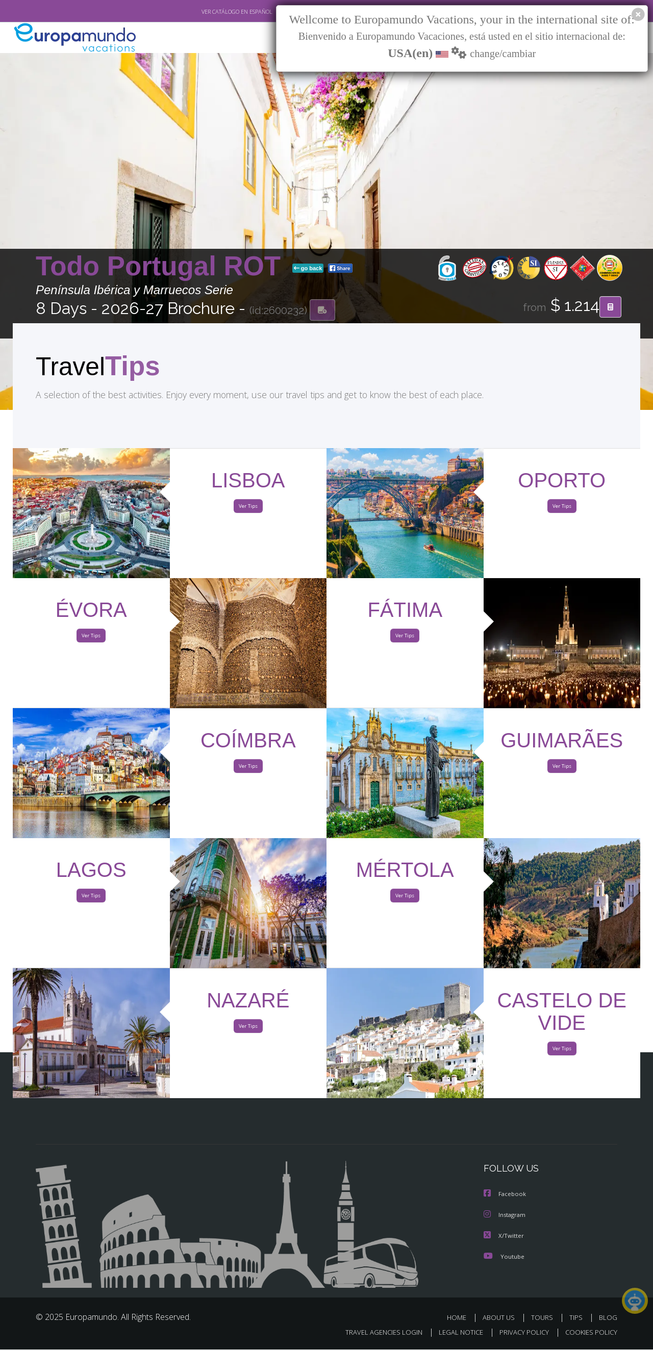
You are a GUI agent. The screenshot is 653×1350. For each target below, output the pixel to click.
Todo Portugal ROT (162, 267)
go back (308, 269)
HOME (460, 1318)
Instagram (506, 1216)
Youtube (504, 1257)
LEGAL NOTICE (454, 1333)
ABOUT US (501, 1318)
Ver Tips (248, 509)
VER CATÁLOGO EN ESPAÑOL (213, 12)
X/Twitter (504, 1236)
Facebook (506, 1196)
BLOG (608, 1318)
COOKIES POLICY (589, 1333)
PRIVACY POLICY (519, 1333)
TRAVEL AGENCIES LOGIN (374, 1333)
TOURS (544, 1318)
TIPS (577, 1318)
